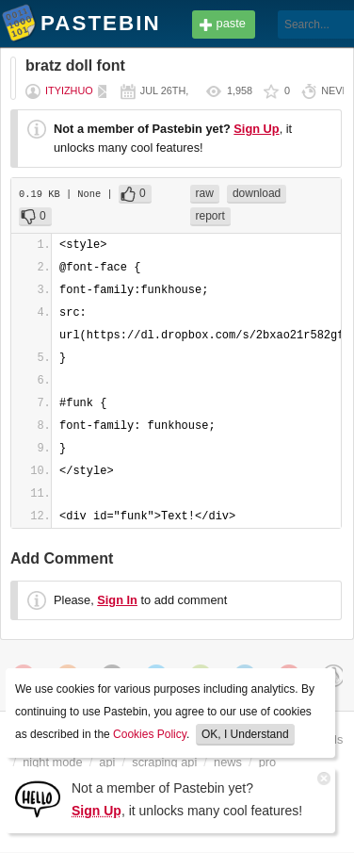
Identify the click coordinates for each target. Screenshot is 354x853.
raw (205, 193)
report (210, 215)
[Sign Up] (37, 798)
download (257, 193)
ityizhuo (69, 90)
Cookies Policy (149, 734)
